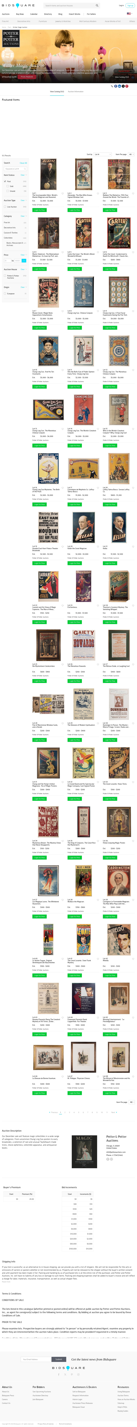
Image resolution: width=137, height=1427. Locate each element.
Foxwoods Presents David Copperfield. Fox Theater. (77, 1020)
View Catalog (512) (122, 77)
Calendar (33, 14)
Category (8, 216)
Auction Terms (123, 1395)
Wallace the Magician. (76, 902)
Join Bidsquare (38, 1399)
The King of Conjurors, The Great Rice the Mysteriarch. (82, 844)
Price (6, 254)
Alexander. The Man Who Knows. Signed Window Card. (80, 196)
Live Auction (15, 207)
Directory (48, 14)
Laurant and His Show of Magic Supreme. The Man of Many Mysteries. (44, 608)
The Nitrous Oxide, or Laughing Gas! (116, 666)
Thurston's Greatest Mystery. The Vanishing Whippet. (115, 608)
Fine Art (5, 21)
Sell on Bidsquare (79, 1391)
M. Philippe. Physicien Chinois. (79, 1078)
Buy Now (20, 14)
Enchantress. (72, 607)
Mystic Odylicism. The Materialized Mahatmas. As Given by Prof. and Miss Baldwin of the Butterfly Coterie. (46, 255)
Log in (121, 5)
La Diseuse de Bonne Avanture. (44, 1078)
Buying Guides (123, 1411)
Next (114, 1112)
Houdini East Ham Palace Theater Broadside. (45, 549)
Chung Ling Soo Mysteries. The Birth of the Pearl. (46, 491)
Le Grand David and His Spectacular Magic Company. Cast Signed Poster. (81, 785)
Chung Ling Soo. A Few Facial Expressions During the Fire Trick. (115, 314)
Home (4, 27)
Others (132, 21)
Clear (22, 175)
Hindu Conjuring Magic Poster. (114, 843)
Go (24, 261)
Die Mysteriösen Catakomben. (43, 666)
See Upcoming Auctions (42, 1391)
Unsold (16, 191)
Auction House (10, 269)
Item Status (9, 175)
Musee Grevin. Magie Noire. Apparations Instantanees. (42, 314)
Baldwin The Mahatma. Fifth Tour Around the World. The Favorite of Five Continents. (116, 196)
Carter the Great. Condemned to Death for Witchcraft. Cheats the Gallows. (115, 255)
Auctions (5, 14)
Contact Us (6, 1403)
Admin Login (77, 1399)
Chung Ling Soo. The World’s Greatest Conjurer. (82, 432)
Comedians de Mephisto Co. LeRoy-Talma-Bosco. (81, 491)
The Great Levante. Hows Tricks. (115, 784)
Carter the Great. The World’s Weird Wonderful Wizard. (81, 255)
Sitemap (121, 1403)
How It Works (74, 14)
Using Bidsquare (124, 1391)
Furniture (43, 21)
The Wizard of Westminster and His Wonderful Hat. (116, 1079)
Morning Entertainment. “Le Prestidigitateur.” (113, 1020)
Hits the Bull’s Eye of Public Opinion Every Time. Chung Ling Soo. (81, 373)
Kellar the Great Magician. (77, 548)
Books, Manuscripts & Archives (16, 244)
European (15, 294)
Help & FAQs (122, 1407)
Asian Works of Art (113, 21)
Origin (6, 287)
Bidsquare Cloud (79, 1407)
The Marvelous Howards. (77, 666)
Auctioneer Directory (40, 1395)
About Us (5, 1391)
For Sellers (91, 14)
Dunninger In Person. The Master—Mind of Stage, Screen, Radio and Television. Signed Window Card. (116, 726)
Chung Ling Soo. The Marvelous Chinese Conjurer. (114, 373)
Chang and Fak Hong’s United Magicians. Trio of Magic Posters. (44, 785)
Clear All (23, 163)
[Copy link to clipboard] (112, 86)
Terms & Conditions (65, 1424)
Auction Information (75, 91)
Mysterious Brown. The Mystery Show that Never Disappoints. (46, 844)
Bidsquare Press (8, 1395)
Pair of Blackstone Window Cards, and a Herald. (45, 726)
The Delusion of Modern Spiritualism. (81, 725)
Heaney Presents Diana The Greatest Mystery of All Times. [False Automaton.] (46, 1020)
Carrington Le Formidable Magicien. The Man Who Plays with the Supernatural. (116, 903)
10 (102, 1112)
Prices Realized (27, 77)
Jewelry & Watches (63, 21)
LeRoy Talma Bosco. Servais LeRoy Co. (116, 491)
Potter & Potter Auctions (51, 60)
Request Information (80, 1395)
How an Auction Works (126, 1399)
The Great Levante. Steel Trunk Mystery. (79, 962)
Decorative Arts (23, 21)
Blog (60, 14)
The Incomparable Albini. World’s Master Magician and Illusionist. (44, 196)
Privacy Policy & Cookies (46, 1424)
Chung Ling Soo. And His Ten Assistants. (43, 373)
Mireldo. (106, 961)
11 (107, 1112)
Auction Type (9, 200)
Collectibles (15, 238)
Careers (5, 1399)
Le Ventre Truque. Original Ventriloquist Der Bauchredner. (43, 962)
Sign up (130, 5)
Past (9, 27)
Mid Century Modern (87, 21)
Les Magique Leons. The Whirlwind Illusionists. (45, 903)
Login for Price (39, 210)
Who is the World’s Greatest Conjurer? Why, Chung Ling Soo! (115, 432)
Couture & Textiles (15, 233)
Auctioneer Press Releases (83, 1403)
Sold (16, 186)
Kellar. (105, 548)
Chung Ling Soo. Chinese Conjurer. (80, 313)
